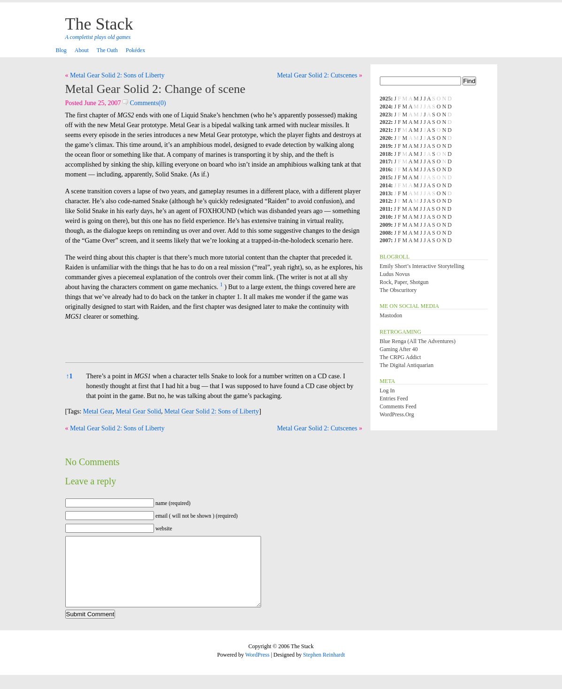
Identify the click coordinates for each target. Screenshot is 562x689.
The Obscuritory (398, 290)
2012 (385, 201)
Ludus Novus (395, 274)
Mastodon (391, 315)
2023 (385, 114)
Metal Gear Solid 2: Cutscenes (317, 75)
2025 (385, 98)
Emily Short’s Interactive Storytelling (422, 266)
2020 (385, 138)
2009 (385, 225)
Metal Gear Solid (138, 411)
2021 (385, 130)
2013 (385, 193)
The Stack (99, 24)
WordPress (257, 669)
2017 (385, 161)
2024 (385, 106)
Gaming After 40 (399, 349)
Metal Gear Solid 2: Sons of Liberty (117, 75)
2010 (385, 217)
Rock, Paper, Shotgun (404, 282)
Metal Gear (98, 411)
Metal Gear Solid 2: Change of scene (155, 89)
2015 (385, 177)
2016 (385, 169)
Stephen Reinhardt (324, 669)
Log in (387, 390)
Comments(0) (144, 103)
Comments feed (398, 406)
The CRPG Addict (400, 357)
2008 (385, 233)
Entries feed (394, 398)
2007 (385, 240)
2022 (385, 122)
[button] (221, 287)
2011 (385, 209)
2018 (385, 154)
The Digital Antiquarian (407, 365)
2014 (385, 185)
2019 (385, 146)
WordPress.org (397, 414)
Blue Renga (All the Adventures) (418, 341)
